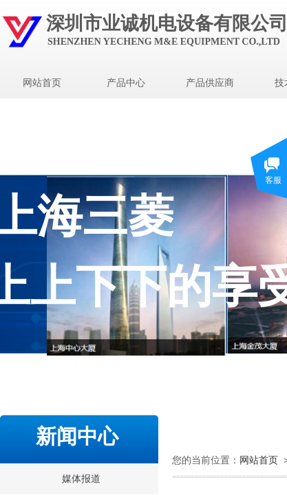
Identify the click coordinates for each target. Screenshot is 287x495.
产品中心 (126, 83)
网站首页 (42, 83)
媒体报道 (81, 479)
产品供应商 (210, 83)
